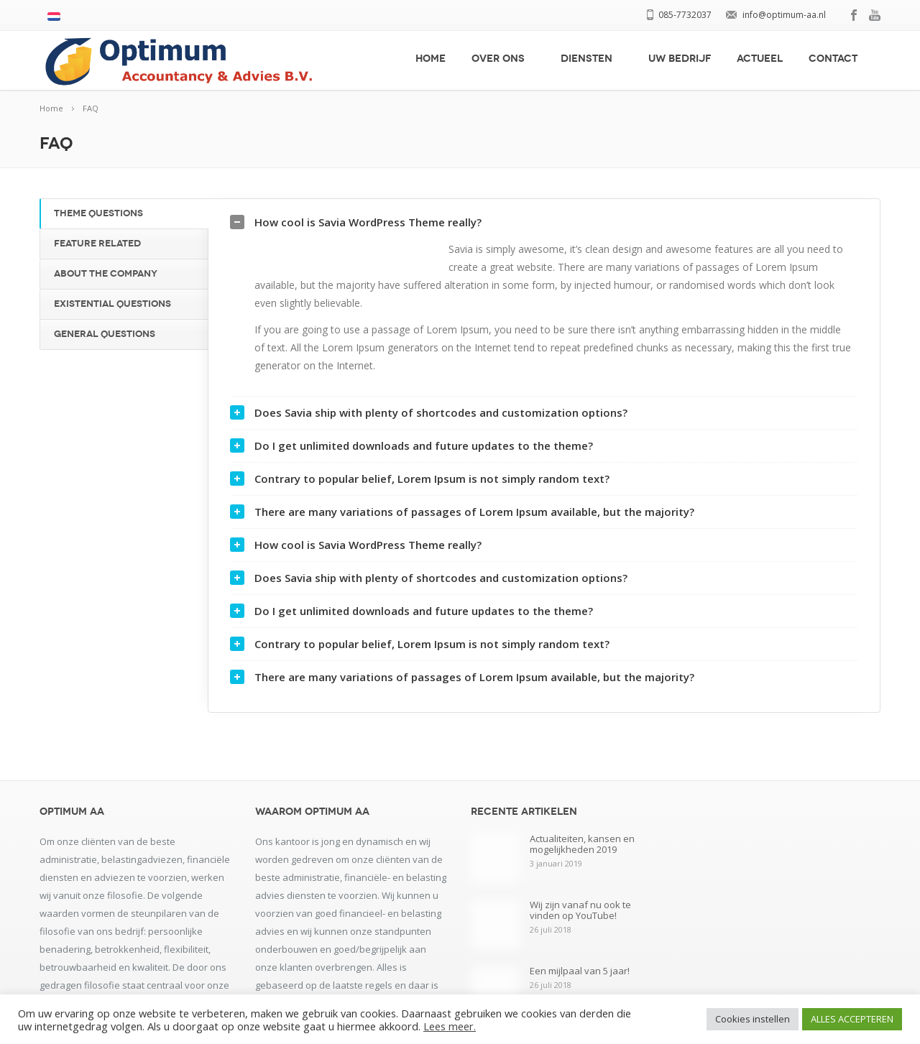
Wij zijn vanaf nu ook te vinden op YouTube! (580, 924)
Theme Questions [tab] (98, 213)
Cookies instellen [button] (752, 1018)
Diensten (591, 58)
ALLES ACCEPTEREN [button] (852, 1018)
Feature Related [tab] (97, 243)
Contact (838, 58)
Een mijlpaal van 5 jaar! (580, 985)
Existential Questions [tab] (112, 304)
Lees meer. (449, 1026)
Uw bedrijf (679, 58)
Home (430, 58)
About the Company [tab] (105, 274)
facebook (854, 15)
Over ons (503, 58)
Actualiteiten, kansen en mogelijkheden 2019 (582, 858)
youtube (874, 15)
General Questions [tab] (104, 334)
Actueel (760, 58)
